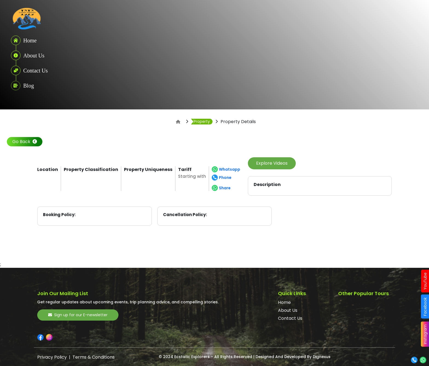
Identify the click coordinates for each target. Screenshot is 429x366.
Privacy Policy (52, 357)
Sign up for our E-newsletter (78, 315)
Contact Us (290, 318)
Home (284, 302)
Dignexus (322, 356)
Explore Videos (272, 163)
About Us (287, 310)
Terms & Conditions (94, 357)
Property (202, 121)
